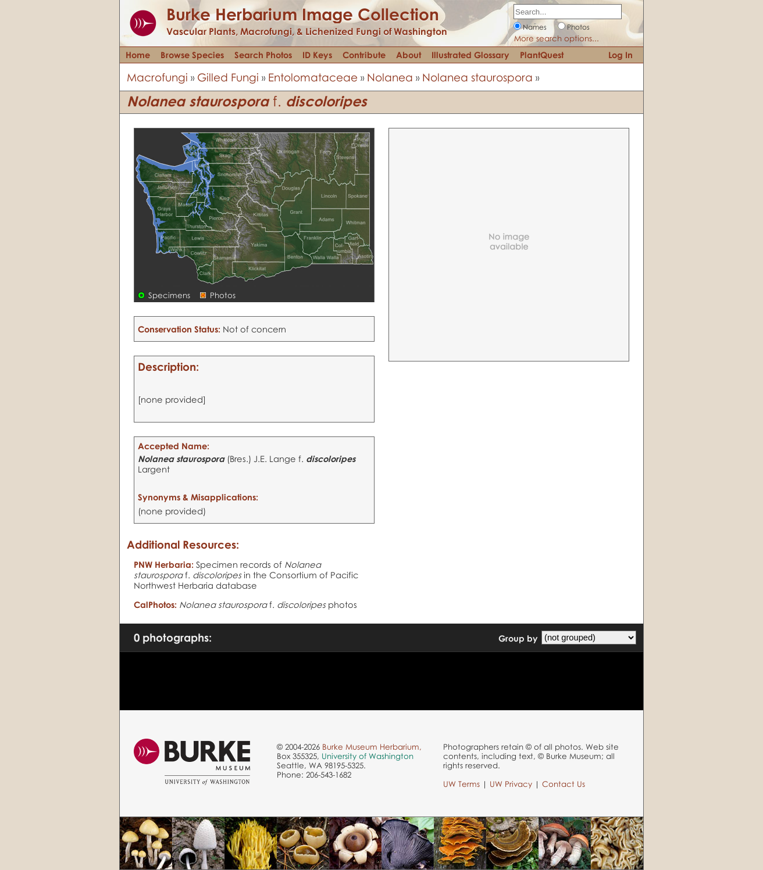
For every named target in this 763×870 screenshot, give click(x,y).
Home (138, 54)
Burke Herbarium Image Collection (302, 14)
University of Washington (367, 756)
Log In (620, 54)
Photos (578, 27)
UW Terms (461, 784)
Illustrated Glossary (470, 54)
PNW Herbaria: (164, 564)
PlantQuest (542, 54)
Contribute (364, 54)
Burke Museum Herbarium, (372, 746)
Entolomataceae (313, 77)
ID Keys (317, 54)
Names (535, 27)
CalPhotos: (155, 604)
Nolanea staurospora (477, 77)
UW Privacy (511, 784)
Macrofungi (157, 77)
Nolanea (390, 77)
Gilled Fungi (228, 77)
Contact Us (563, 784)
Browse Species (192, 54)
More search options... (556, 38)
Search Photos (263, 54)
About (408, 54)
